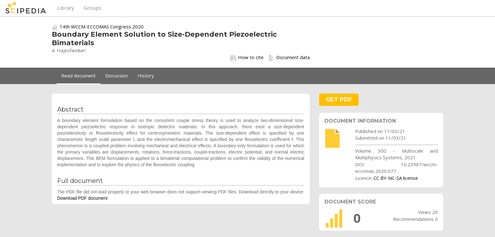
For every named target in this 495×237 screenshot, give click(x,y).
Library (65, 7)
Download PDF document (82, 198)
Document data (289, 57)
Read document (78, 75)
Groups (92, 7)
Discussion (116, 75)
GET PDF (339, 99)
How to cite (247, 57)
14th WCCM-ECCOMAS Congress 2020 (102, 26)
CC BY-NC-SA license (395, 178)
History (146, 75)
